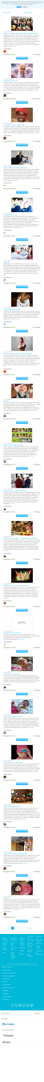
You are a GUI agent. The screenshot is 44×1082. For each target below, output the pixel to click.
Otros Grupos (5, 999)
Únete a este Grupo (22, 58)
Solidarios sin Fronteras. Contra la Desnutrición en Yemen (18, 353)
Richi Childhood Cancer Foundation (12, 633)
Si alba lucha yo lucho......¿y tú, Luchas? (13, 762)
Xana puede (6, 898)
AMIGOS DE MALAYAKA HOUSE (12, 806)
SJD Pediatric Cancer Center (10, 215)
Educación (4, 981)
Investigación (5, 993)
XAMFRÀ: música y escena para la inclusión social (16, 585)
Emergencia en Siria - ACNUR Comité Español (15, 491)
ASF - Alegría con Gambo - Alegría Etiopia (14, 125)
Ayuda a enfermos (7, 970)
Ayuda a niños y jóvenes (8, 987)
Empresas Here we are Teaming (30, 944)
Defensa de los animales (8, 976)
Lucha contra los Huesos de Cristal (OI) (13, 716)
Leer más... (14, 46)
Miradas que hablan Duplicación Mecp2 (13, 445)
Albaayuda (6, 401)
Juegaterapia (7, 262)
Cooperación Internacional (9, 973)
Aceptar (19, 7)
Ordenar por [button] (28, 12)
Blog (3, 952)
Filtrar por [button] (6, 12)
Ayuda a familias (6, 984)
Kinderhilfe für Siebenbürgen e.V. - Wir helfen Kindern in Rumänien (20, 538)
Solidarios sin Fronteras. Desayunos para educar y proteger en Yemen (21, 33)
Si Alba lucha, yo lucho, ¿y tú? (11, 81)
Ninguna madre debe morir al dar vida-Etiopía (15, 853)
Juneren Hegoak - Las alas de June (12, 674)
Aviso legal (22, 947)
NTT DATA (38, 943)
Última (30, 928)
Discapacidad (5, 979)
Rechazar (25, 7)
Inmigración (5, 990)
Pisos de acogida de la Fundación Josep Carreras (15, 167)
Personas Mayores (7, 996)
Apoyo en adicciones (7, 967)
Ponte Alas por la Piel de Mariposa (12, 309)
